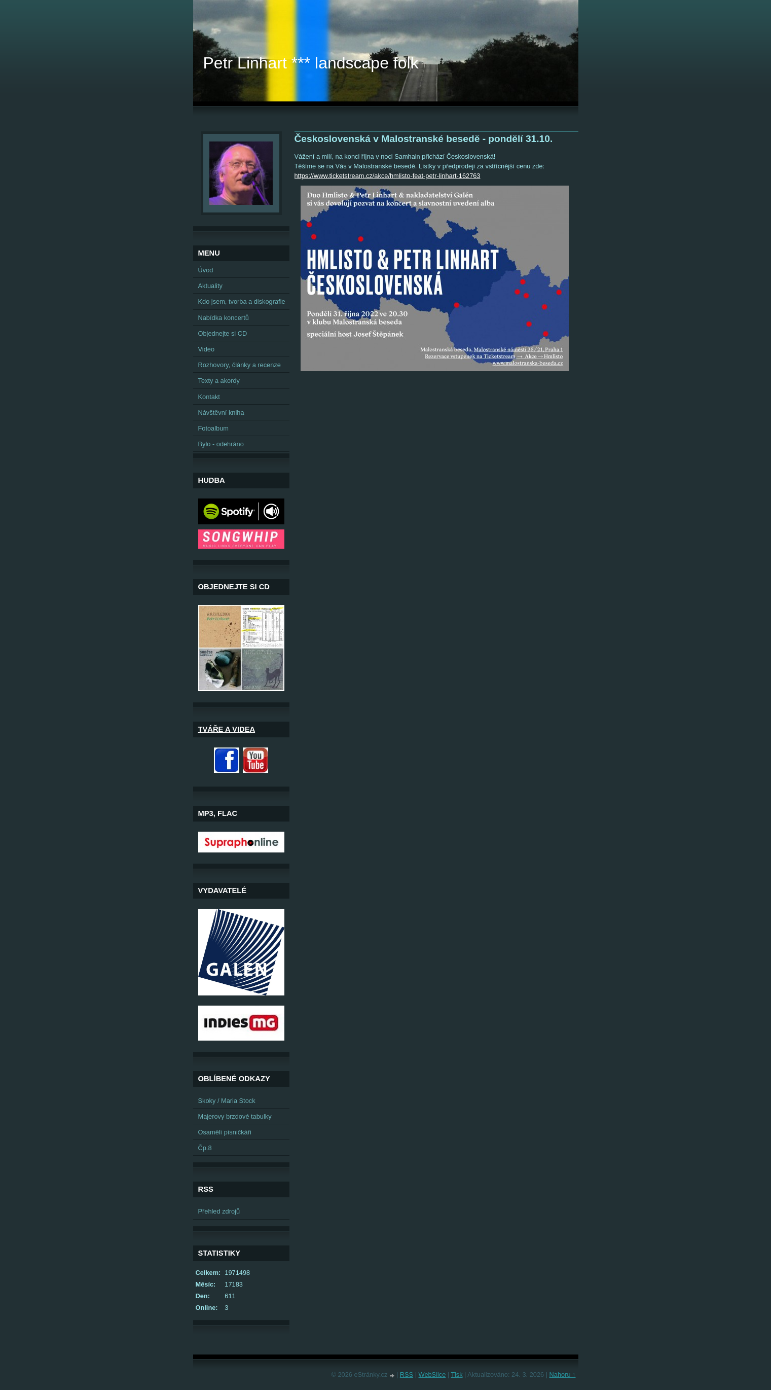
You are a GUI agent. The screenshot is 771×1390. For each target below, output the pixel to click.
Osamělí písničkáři (224, 1132)
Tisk (457, 1374)
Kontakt (209, 397)
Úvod (205, 270)
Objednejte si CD (222, 333)
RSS (406, 1374)
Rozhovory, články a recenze (239, 365)
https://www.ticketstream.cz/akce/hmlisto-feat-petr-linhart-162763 (388, 176)
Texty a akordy (219, 380)
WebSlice (432, 1374)
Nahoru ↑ (562, 1374)
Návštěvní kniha (221, 412)
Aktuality (210, 286)
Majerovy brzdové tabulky (235, 1116)
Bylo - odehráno (221, 444)
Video (206, 349)
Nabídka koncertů (223, 318)
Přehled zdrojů (219, 1211)
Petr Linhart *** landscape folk (311, 63)
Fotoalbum (213, 428)
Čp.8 (205, 1148)
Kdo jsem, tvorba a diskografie (241, 301)
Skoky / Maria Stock (226, 1100)
